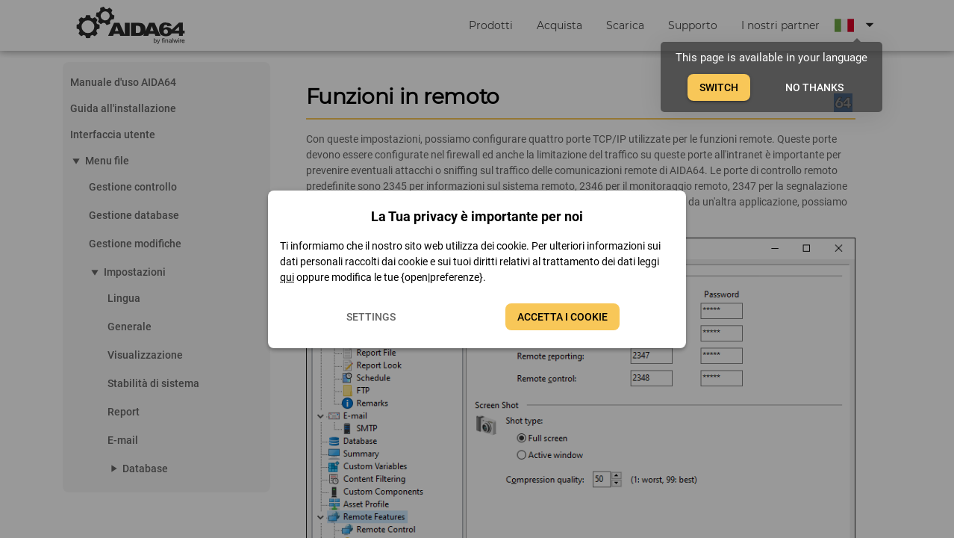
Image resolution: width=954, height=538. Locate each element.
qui (287, 277)
